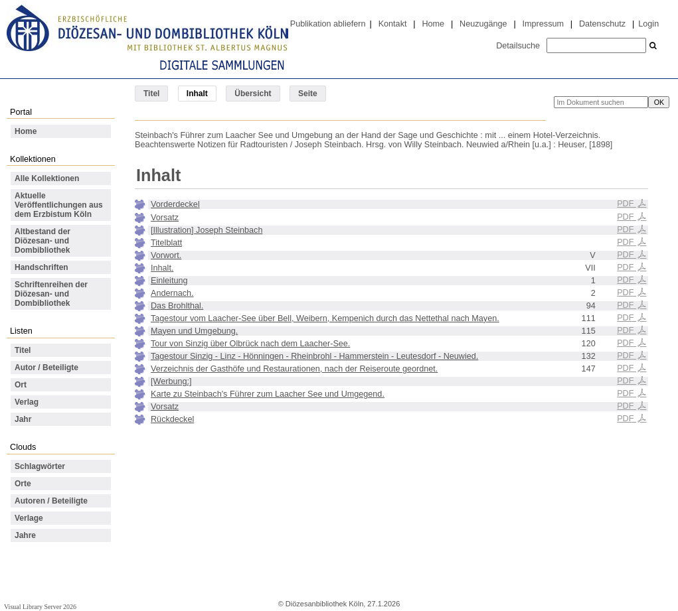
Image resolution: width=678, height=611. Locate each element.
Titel (151, 93)
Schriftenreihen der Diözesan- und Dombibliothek (51, 294)
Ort (21, 384)
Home (433, 24)
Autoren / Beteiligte (51, 501)
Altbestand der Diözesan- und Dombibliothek (42, 241)
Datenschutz (602, 24)
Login (648, 24)
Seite (307, 93)
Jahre (25, 535)
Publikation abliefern (328, 24)
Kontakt (393, 24)
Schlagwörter (40, 466)
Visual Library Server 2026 (40, 606)
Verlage (29, 518)
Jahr (23, 419)
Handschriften (41, 267)
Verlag (27, 402)
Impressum (543, 24)
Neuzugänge (483, 24)
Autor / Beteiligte (46, 367)
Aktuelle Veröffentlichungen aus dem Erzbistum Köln (59, 205)
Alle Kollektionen (47, 178)
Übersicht (252, 93)
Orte (23, 483)
